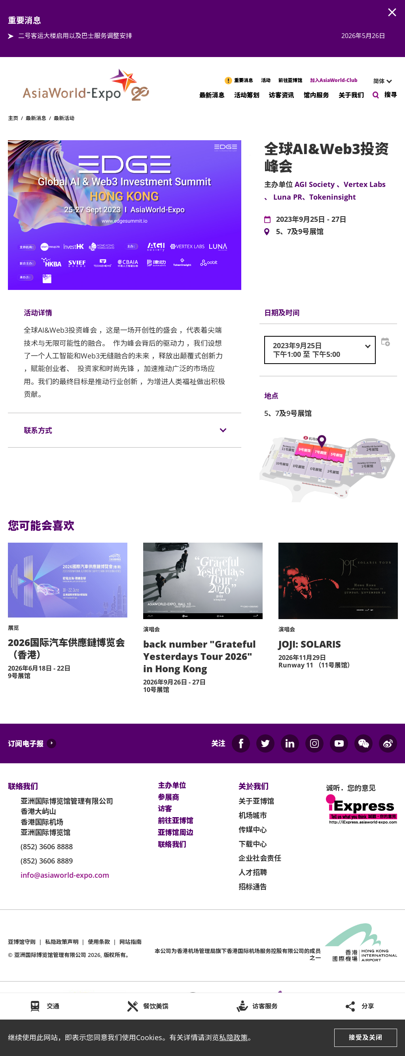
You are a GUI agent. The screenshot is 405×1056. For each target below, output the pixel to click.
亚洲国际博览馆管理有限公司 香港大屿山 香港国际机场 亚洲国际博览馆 (67, 816)
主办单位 (172, 785)
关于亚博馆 (256, 801)
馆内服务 (316, 95)
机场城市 (252, 815)
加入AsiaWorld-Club (334, 80)
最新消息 (212, 95)
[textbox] (320, 349)
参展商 (168, 797)
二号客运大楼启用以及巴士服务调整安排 (75, 35)
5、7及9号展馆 (300, 232)
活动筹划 (246, 95)
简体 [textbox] (378, 81)
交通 (53, 1006)
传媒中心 (252, 829)
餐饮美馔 (155, 1006)
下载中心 (252, 843)
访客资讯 (281, 95)
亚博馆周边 (175, 833)
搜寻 (390, 94)
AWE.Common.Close (392, 12)
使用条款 (99, 941)
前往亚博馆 (290, 80)
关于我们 (351, 95)
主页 (13, 118)
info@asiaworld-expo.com (65, 875)
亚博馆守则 (22, 941)
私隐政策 (233, 1037)
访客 (165, 809)
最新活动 (64, 118)
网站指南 (130, 941)
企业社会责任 (259, 858)
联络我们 (172, 844)
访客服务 (265, 1006)
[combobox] (379, 81)
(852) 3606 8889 (47, 860)
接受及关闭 (365, 1037)
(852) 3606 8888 (47, 846)
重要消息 (243, 80)
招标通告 (252, 886)
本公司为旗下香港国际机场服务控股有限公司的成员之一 (238, 954)
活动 (266, 80)
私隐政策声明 (61, 941)
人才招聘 (252, 872)
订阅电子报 (26, 743)
